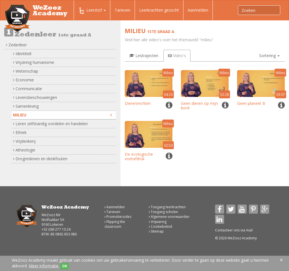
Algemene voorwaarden (169, 216)
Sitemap (156, 231)
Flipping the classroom (114, 224)
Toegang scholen (163, 211)
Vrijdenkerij (24, 141)
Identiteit (22, 53)
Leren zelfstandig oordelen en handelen (50, 123)
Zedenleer (16, 44)
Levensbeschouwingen (35, 97)
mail (249, 230)
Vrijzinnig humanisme (33, 62)
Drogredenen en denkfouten (40, 158)
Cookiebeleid (160, 226)
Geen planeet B (251, 103)
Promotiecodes (117, 216)
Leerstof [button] (92, 10)
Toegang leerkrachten (167, 207)
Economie (23, 80)
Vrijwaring (158, 221)
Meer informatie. (44, 265)
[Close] (281, 260)
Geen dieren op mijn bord (199, 105)
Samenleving (26, 106)
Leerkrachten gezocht (159, 10)
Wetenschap (25, 71)
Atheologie (24, 150)
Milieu (62, 115)
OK (64, 266)
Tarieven (122, 10)
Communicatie (27, 88)
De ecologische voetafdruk (139, 156)
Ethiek (20, 132)
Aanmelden (198, 10)
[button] (269, 56)
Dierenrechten (138, 103)
